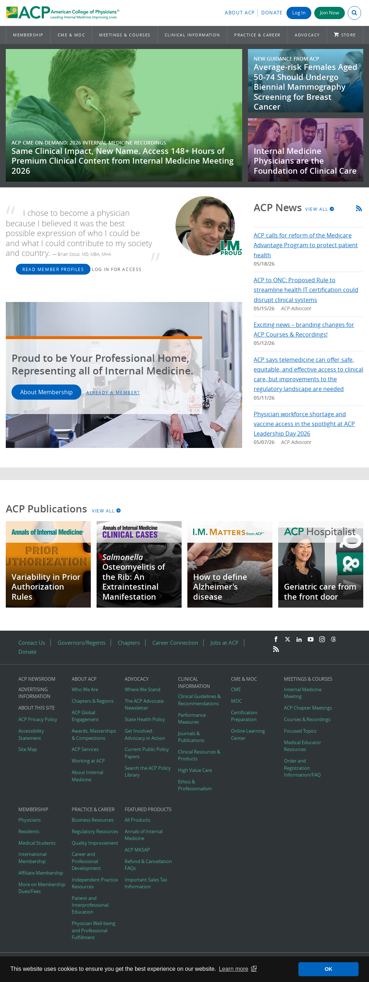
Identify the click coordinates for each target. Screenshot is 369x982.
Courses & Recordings (307, 719)
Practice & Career (257, 34)
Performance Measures (192, 718)
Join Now (329, 13)
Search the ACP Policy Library (148, 771)
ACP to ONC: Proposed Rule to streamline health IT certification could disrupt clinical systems (306, 289)
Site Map (27, 749)
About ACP (240, 13)
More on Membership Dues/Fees (41, 887)
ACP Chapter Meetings (308, 708)
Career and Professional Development (86, 861)
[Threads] (333, 640)
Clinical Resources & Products (199, 755)
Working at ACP (88, 761)
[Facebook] (276, 640)
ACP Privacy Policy (37, 719)
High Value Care (195, 770)
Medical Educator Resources (302, 745)
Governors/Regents (82, 642)
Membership (28, 34)
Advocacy (307, 34)
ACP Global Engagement (85, 716)
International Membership (32, 857)
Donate (272, 13)
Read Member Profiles (53, 269)
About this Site (36, 708)
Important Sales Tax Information (146, 883)
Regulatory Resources (95, 831)
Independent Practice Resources (95, 883)
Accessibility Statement (31, 734)
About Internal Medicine (87, 775)
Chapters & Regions (93, 701)
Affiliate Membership (40, 873)
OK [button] (329, 969)
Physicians (29, 820)
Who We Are (85, 689)
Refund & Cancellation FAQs (148, 864)
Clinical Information (192, 34)
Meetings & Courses (124, 34)
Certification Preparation (244, 716)
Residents (28, 831)
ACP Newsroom (36, 679)
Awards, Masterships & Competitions (94, 734)
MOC (236, 701)
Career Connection (175, 642)
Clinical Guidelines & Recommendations (199, 699)
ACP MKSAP (137, 850)
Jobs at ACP (224, 642)
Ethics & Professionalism (195, 785)
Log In (299, 13)
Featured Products (148, 810)
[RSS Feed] (276, 649)
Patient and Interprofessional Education (90, 905)
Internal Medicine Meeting (302, 692)
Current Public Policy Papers (147, 752)
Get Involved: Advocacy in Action (145, 734)
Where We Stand (142, 689)
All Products (137, 820)
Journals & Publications (191, 736)
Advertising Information (34, 692)
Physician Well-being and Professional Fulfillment (93, 930)
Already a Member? (113, 392)
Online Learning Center (248, 734)
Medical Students (36, 843)
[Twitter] (287, 640)
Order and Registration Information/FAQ (302, 768)
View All (320, 209)
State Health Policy (145, 719)
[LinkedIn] (299, 640)
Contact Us (31, 642)
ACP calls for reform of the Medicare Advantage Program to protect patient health (306, 245)
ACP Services (85, 749)
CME (236, 689)
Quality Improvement (95, 843)
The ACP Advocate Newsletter (144, 704)
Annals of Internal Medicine (144, 834)
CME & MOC (71, 34)
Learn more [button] (233, 969)
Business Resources (93, 820)
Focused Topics (300, 731)
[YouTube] (311, 640)
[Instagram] (322, 640)
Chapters (129, 642)
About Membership (46, 392)
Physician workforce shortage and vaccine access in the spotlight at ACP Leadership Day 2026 (304, 423)
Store (348, 34)
